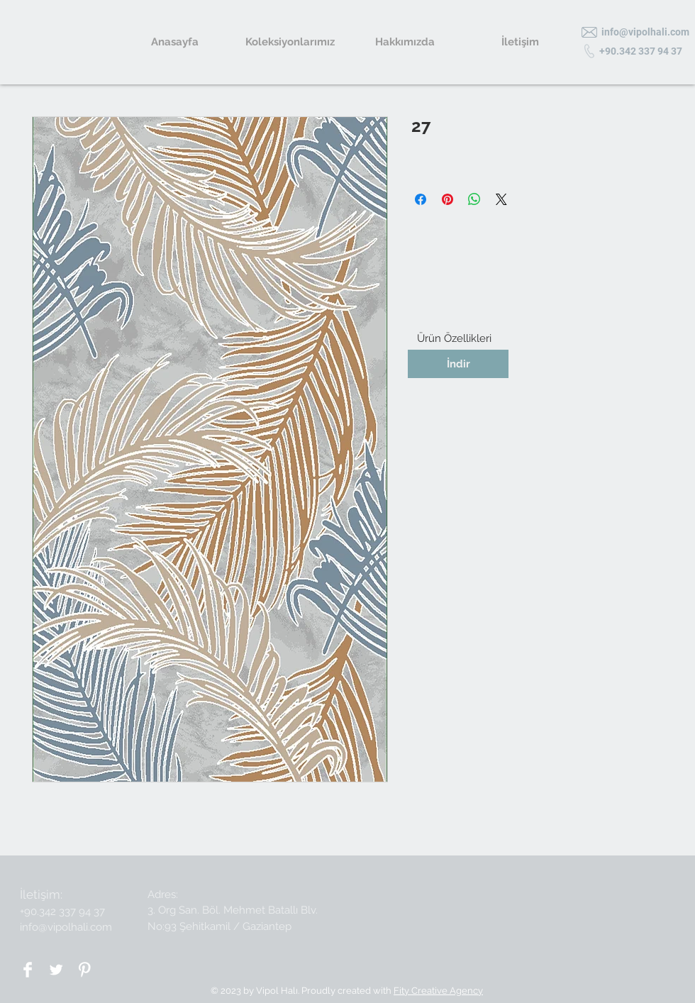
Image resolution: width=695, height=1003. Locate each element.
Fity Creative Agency (438, 990)
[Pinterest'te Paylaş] (447, 199)
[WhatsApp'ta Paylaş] (474, 199)
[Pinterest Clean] (84, 969)
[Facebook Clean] (27, 969)
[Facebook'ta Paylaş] (420, 199)
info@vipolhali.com (66, 927)
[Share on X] (501, 199)
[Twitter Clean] (56, 969)
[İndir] (458, 364)
